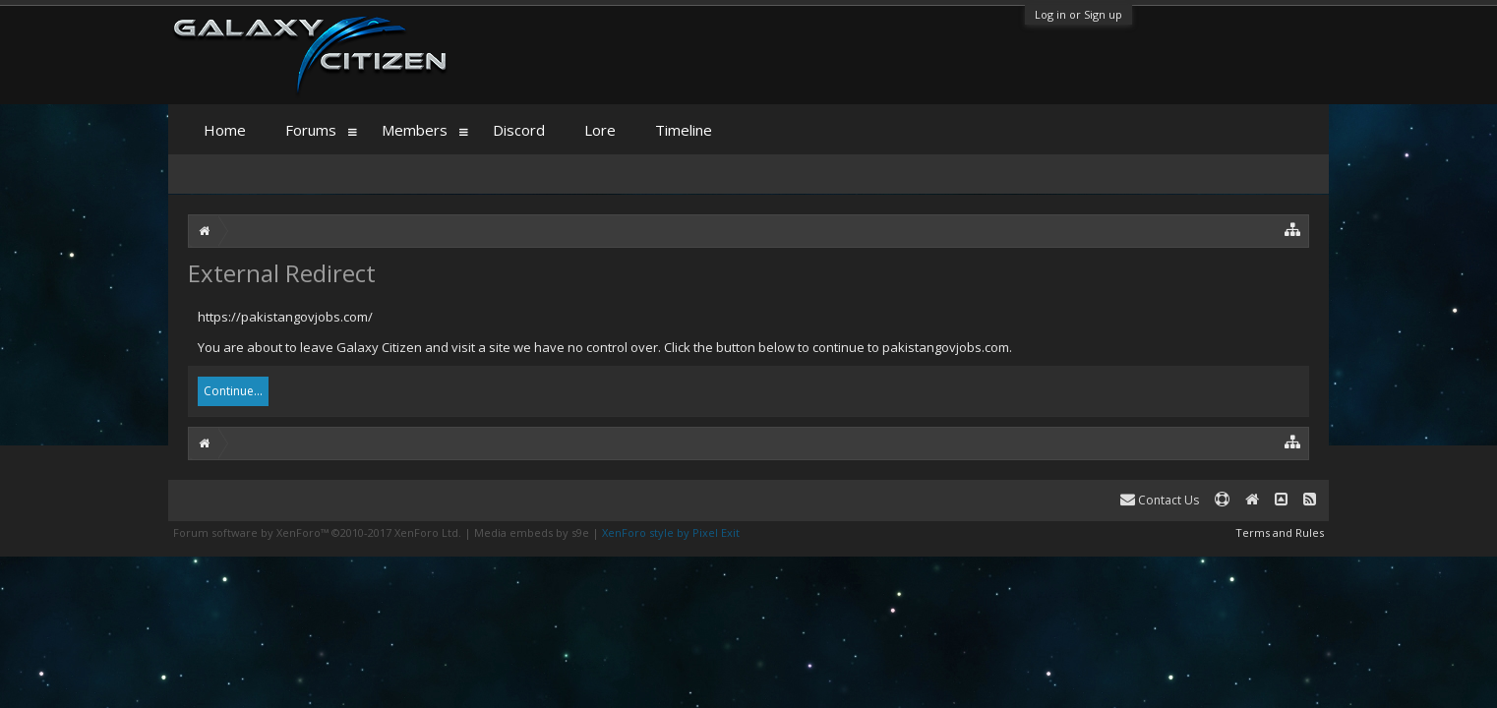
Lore (600, 130)
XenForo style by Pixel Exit (671, 532)
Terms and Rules (1279, 532)
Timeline (683, 130)
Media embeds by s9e (531, 532)
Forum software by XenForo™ (317, 532)
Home (225, 130)
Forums (310, 130)
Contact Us (1159, 500)
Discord (519, 130)
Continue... (233, 391)
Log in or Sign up (1078, 14)
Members (415, 130)
